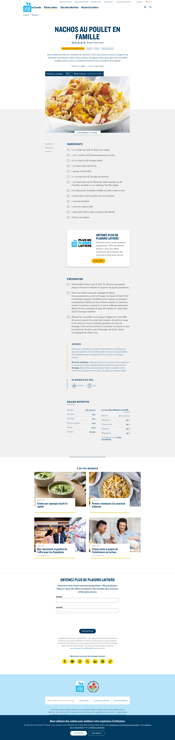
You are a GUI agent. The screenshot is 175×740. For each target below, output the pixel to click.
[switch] (84, 73)
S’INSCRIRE (98, 261)
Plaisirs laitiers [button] (65, 7)
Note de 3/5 (78, 43)
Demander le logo (96, 2)
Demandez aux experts (65, 2)
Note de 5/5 (84, 43)
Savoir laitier (84, 700)
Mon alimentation (121, 700)
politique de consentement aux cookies (124, 725)
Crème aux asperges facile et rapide (52, 505)
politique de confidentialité (84, 648)
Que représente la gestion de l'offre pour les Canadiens (52, 551)
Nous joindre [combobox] (108, 2)
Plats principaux (107, 48)
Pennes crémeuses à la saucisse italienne (108, 505)
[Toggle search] (150, 7)
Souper (89, 48)
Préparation (49, 148)
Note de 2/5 (75, 43)
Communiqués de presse (124, 2)
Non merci (96, 733)
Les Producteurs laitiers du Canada (27, 6)
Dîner (97, 48)
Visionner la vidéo (87, 133)
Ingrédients (49, 144)
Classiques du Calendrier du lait (73, 48)
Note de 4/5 (81, 43)
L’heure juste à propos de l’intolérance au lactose (105, 551)
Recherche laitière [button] (110, 7)
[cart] (145, 7)
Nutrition (48, 151)
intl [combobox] (149, 2)
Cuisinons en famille (101, 700)
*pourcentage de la (112, 438)
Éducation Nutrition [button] (87, 7)
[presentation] (87, 621)
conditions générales (96, 727)
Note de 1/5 (72, 43)
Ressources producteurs (81, 2)
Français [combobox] (139, 2)
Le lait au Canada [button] (45, 7)
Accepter (78, 733)
